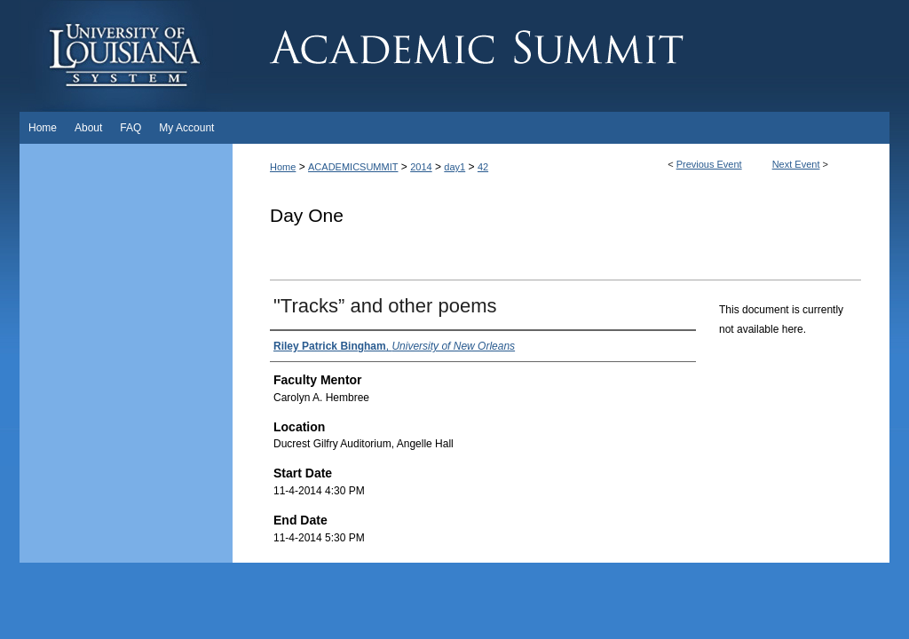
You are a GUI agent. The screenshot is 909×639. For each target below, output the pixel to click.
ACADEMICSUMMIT (353, 167)
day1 (454, 167)
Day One (307, 215)
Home (283, 167)
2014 (420, 167)
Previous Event (709, 164)
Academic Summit (561, 56)
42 (483, 167)
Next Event (796, 164)
